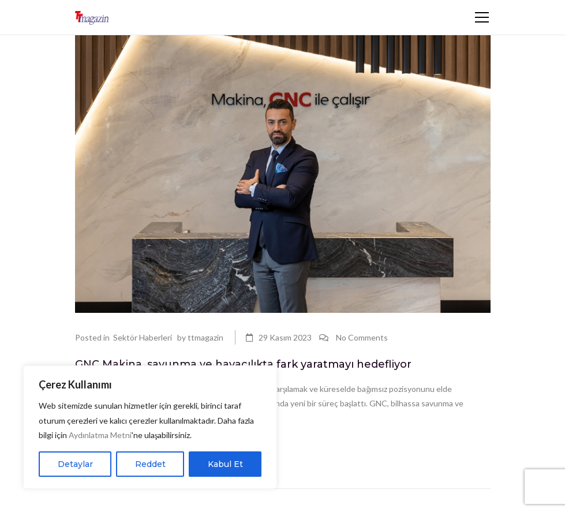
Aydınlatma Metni (100, 435)
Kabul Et (225, 464)
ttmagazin (205, 337)
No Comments (362, 337)
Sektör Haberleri (142, 337)
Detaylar (75, 464)
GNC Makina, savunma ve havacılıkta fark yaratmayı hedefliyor (243, 364)
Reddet (150, 464)
